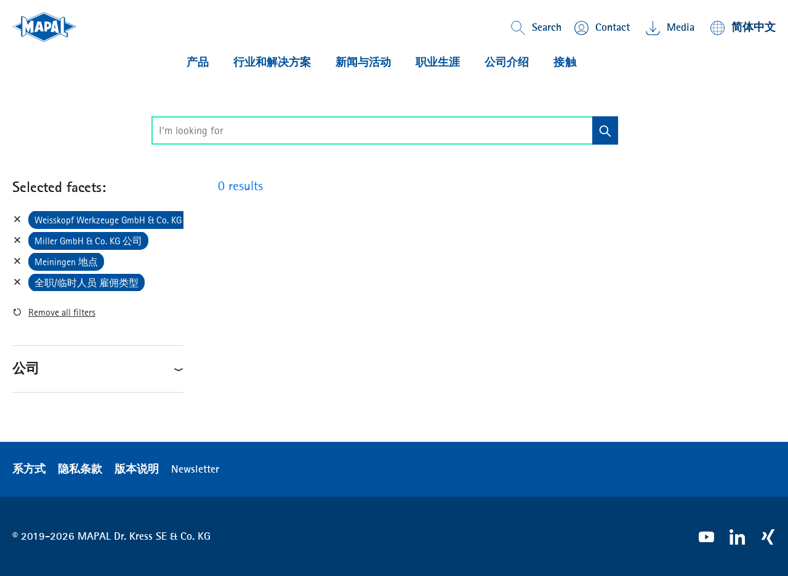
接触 (565, 62)
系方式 (29, 469)
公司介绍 (506, 62)
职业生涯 (438, 62)
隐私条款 (80, 469)
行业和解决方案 (272, 62)
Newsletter (195, 469)
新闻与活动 (363, 62)
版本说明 (137, 469)
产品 (198, 62)
